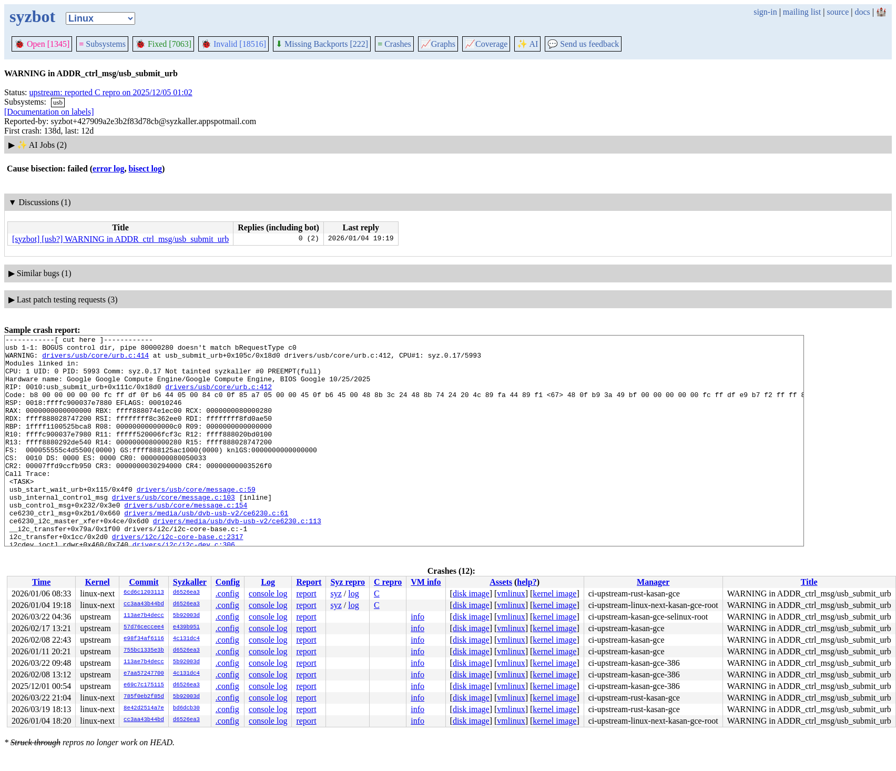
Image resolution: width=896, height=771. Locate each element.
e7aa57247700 (144, 673)
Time (41, 581)
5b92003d (186, 616)
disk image (471, 593)
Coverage (486, 43)
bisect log (145, 168)
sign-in (765, 11)
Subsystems (102, 43)
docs (862, 11)
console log (268, 593)
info (417, 616)
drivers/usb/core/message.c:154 (185, 539)
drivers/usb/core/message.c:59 (196, 520)
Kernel (97, 581)
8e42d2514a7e (144, 708)
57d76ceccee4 (144, 627)
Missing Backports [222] (322, 43)
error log (108, 168)
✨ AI (527, 43)
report (306, 593)
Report (308, 581)
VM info (426, 581)
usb (58, 102)
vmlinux (511, 593)
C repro (388, 581)
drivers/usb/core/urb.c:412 (218, 397)
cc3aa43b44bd (144, 604)
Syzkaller (190, 581)
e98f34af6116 (144, 639)
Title (809, 581)
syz (335, 593)
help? (526, 581)
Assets (501, 581)
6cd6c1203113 (144, 592)
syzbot (32, 16)
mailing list (802, 11)
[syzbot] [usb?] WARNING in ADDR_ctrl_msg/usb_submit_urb (120, 239)
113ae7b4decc (144, 616)
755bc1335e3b (144, 650)
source (838, 11)
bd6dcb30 (186, 708)
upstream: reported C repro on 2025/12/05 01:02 (110, 92)
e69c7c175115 (144, 685)
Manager (653, 581)
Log (268, 581)
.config (227, 593)
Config (228, 581)
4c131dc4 (186, 639)
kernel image (554, 593)
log (353, 593)
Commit (143, 581)
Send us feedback (583, 43)
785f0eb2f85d (144, 697)
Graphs (438, 43)
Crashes (394, 43)
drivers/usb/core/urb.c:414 (95, 359)
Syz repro (347, 581)
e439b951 (186, 627)
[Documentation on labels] (49, 111)
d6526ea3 (186, 592)
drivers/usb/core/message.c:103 (173, 530)
